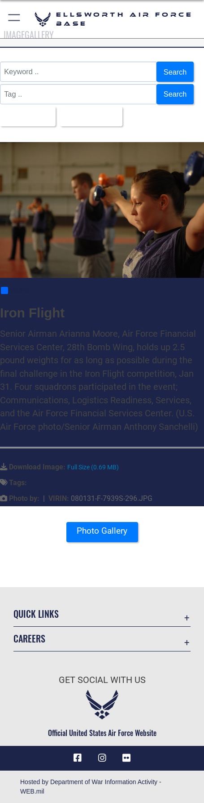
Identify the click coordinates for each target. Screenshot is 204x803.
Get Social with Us (102, 680)
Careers (29, 639)
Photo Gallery (102, 531)
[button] (14, 19)
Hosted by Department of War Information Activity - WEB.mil (90, 786)
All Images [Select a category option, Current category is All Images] (25, 116)
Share (14, 290)
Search (175, 72)
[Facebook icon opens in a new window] (77, 758)
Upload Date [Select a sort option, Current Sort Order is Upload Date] (89, 116)
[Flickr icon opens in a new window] (126, 758)
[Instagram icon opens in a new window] (102, 758)
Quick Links (36, 614)
